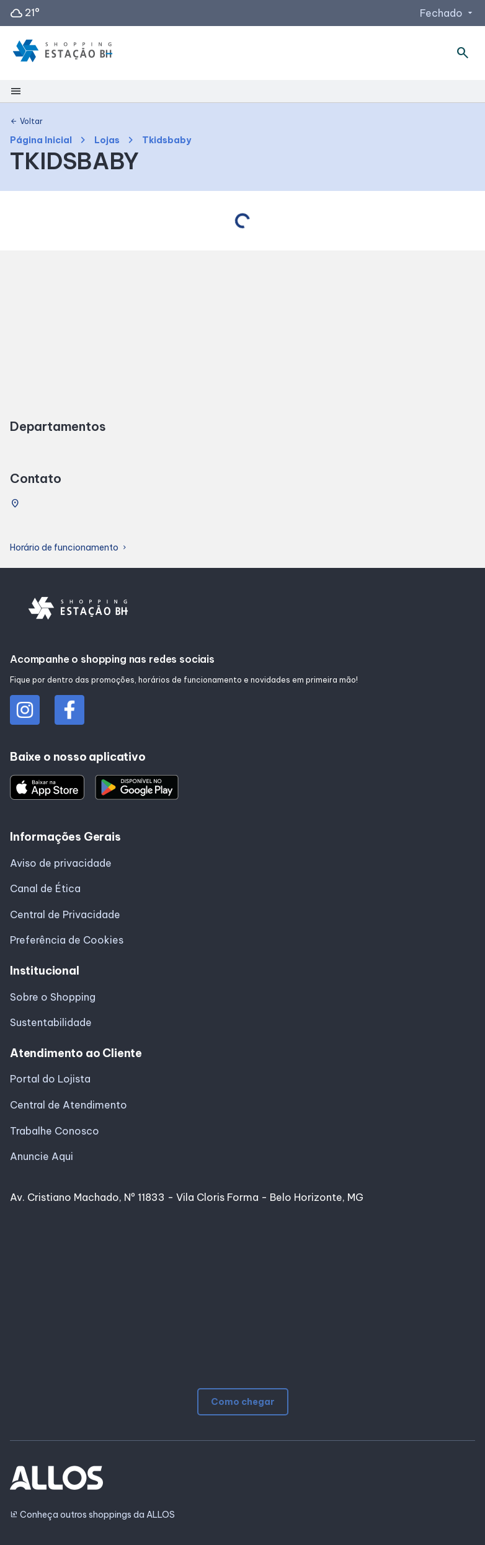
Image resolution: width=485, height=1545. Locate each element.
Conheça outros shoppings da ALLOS (92, 1515)
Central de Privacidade (65, 914)
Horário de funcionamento (69, 547)
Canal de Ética (45, 888)
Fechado (447, 13)
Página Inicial (41, 140)
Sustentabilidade (51, 1022)
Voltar (26, 121)
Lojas (107, 140)
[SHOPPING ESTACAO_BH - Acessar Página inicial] (62, 53)
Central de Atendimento (68, 1105)
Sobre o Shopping (53, 997)
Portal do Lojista (50, 1079)
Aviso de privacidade (61, 863)
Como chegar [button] (243, 1401)
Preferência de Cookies (66, 940)
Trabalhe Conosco (54, 1131)
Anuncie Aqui (41, 1156)
